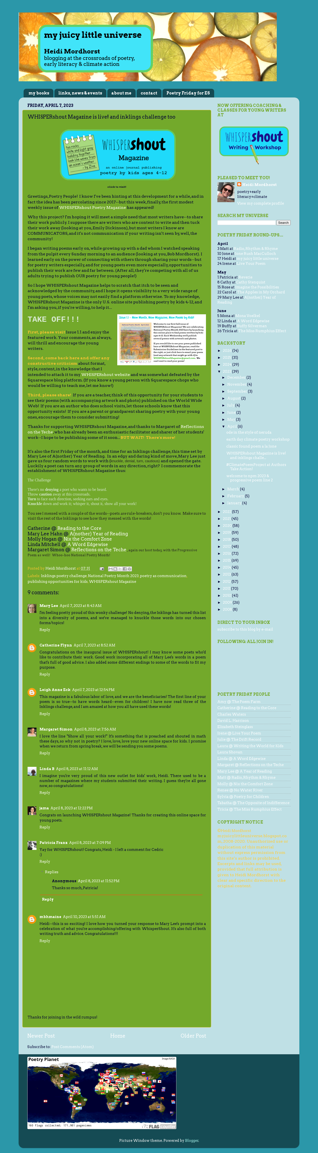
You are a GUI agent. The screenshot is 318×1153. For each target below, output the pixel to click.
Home (117, 1036)
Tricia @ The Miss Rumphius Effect (249, 809)
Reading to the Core (79, 528)
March (233, 489)
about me (121, 93)
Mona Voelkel (248, 316)
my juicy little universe (257, 258)
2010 (227, 595)
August (234, 398)
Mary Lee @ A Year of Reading (244, 771)
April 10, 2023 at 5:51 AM (84, 917)
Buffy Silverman (252, 326)
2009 (228, 602)
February (236, 496)
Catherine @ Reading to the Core (246, 708)
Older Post (193, 1036)
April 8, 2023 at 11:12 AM (77, 769)
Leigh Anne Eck (55, 690)
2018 (227, 539)
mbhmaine (50, 917)
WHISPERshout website (105, 374)
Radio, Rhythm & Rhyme (256, 248)
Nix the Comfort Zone (88, 539)
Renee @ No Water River (240, 790)
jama (44, 808)
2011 (227, 588)
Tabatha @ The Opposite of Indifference (253, 803)
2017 (227, 546)
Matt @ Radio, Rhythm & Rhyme (246, 777)
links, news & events (80, 93)
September (237, 391)
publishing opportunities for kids (58, 581)
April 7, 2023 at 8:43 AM (81, 605)
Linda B (47, 769)
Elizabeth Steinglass (235, 727)
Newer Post (41, 1036)
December (236, 377)
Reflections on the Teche (98, 549)
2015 (227, 560)
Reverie (245, 277)
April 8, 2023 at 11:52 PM (98, 881)
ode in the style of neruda (249, 432)
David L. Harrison (233, 720)
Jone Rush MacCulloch (255, 253)
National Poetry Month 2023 (113, 576)
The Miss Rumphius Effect (262, 331)
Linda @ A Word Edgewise (241, 758)
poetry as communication (163, 576)
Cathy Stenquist (250, 282)
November (237, 384)
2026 (227, 350)
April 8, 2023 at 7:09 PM (90, 842)
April (232, 426)
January (234, 503)
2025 (227, 357)
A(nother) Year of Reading (99, 533)
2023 (227, 371)
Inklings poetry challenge (64, 576)
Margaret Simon (56, 729)
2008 (228, 609)
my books (39, 93)
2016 (227, 553)
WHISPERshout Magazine (112, 581)
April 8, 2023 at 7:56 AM (95, 729)
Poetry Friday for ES (188, 93)
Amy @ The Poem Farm (239, 701)
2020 (228, 525)
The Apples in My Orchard (261, 292)
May (231, 419)
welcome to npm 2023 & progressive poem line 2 (249, 478)
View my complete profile (260, 203)
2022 (227, 511)
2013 (227, 574)
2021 (227, 518)
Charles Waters (231, 714)
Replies (51, 872)
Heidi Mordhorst (259, 185)
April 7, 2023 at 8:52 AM (94, 645)
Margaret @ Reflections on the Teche (250, 765)
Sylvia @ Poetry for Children (243, 796)
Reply (45, 630)
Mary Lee (49, 605)
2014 (227, 567)
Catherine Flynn (56, 645)
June (231, 412)
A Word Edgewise (87, 544)
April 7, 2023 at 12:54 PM (93, 690)
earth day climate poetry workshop (258, 439)
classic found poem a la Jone (251, 446)
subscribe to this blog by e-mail (245, 629)
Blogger (192, 1140)
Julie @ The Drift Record (239, 739)
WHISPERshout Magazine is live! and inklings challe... (256, 455)
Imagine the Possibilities (257, 287)
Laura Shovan (229, 752)
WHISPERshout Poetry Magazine (92, 207)
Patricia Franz (54, 842)
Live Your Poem (251, 263)
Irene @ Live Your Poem (239, 733)
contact (149, 93)
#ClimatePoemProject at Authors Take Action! (256, 466)
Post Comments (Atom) (72, 1047)
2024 (227, 364)
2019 (227, 532)
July (231, 405)
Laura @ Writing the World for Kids (250, 746)
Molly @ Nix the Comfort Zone (245, 784)
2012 (227, 581)
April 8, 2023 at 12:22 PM (71, 808)
